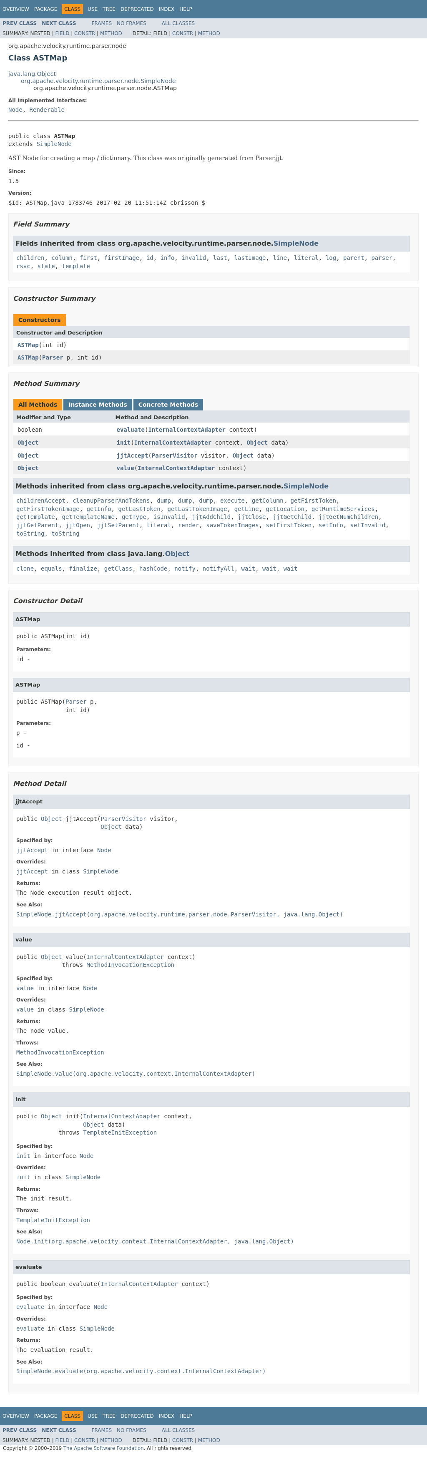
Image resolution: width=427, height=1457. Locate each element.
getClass (118, 568)
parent (353, 257)
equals (51, 568)
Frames (102, 23)
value (125, 468)
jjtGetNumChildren (348, 516)
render (188, 525)
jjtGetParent (37, 525)
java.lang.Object (32, 73)
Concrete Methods (168, 404)
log (331, 257)
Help (185, 9)
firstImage (121, 257)
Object (28, 442)
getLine (246, 509)
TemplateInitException (120, 1132)
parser (381, 257)
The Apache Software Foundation (103, 1448)
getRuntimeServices (343, 509)
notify (185, 568)
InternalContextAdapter (186, 429)
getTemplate (35, 516)
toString (30, 533)
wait (248, 568)
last (220, 257)
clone (25, 568)
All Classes (178, 23)
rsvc (23, 266)
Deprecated (137, 9)
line (280, 257)
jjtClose (252, 516)
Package (45, 9)
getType (134, 516)
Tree (109, 9)
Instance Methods (97, 404)
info (168, 257)
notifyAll (218, 568)
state (46, 266)
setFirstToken (289, 525)
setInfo (331, 525)
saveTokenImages (232, 525)
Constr (84, 33)
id (149, 257)
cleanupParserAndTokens (111, 500)
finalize (83, 568)
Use (93, 9)
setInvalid (367, 525)
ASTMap (28, 345)
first (88, 257)
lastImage (250, 257)
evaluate (131, 429)
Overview (16, 9)
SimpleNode (53, 144)
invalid (193, 257)
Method (111, 33)
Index (167, 9)
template (76, 266)
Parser (52, 357)
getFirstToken (314, 500)
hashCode (153, 568)
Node (15, 109)
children (30, 257)
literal (306, 257)
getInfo (99, 509)
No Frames (131, 23)
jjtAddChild (211, 516)
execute (232, 500)
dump (164, 500)
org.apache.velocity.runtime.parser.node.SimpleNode (98, 81)
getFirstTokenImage (48, 509)
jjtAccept (132, 455)
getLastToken (139, 509)
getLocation (285, 509)
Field (62, 33)
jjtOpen (77, 525)
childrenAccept (40, 500)
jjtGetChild (292, 516)
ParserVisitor (175, 455)
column (62, 257)
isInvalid (169, 516)
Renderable (47, 109)
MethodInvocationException (131, 964)
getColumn (268, 500)
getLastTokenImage (197, 509)
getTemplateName (88, 516)
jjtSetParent (118, 525)
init (124, 442)
